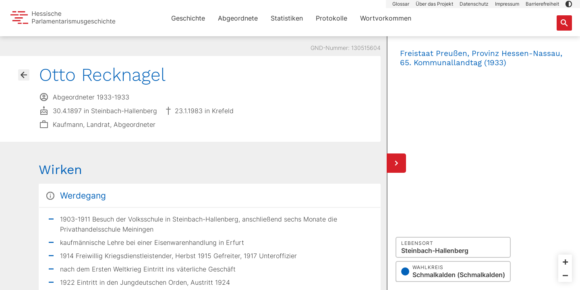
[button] (569, 4)
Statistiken (287, 18)
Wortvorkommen (385, 18)
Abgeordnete (238, 18)
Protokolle (331, 18)
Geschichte (188, 18)
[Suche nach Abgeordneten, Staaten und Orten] (564, 23)
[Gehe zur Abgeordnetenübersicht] (23, 75)
